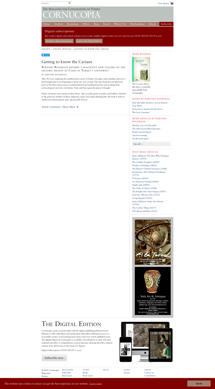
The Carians (137, 84)
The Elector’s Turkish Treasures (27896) (149, 168)
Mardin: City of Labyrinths (144, 125)
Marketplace (137, 23)
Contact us (149, 372)
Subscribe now (54, 357)
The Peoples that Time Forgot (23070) (149, 191)
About (152, 23)
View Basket (163, 3)
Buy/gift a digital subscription (59, 41)
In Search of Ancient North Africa (147, 109)
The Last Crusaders (141, 112)
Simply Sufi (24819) (141, 185)
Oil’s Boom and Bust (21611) (145, 211)
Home (46, 23)
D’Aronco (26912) (140, 178)
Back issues (67, 375)
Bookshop (72, 23)
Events (127, 372)
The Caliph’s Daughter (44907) (146, 162)
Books (85, 372)
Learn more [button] (96, 383)
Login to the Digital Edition (89, 41)
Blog (96, 23)
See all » (138, 143)
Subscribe (166, 23)
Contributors (150, 375)
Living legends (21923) (142, 198)
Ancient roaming (139, 135)
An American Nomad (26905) (145, 181)
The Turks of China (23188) (144, 188)
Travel (106, 23)
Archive (58, 23)
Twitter (45, 376)
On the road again (140, 138)
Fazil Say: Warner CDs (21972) (146, 195)
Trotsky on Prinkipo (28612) (144, 165)
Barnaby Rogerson (157, 99)
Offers (86, 23)
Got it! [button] (199, 383)
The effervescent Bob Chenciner (146, 128)
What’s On (120, 23)
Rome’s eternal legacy (142, 132)
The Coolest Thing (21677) (144, 208)
